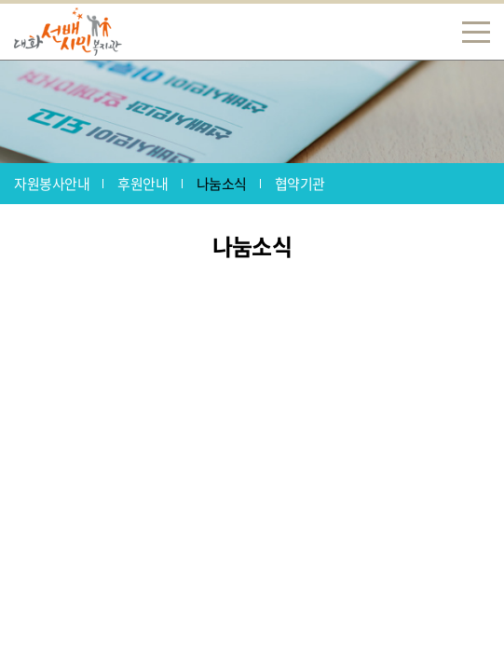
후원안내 (142, 183)
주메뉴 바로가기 (0, 0)
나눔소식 (222, 183)
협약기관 (300, 183)
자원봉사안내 (51, 183)
